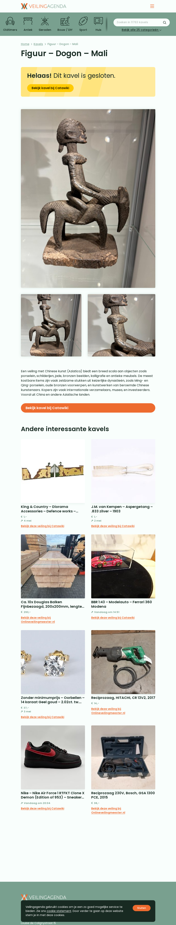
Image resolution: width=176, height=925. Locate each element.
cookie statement (59, 911)
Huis (98, 24)
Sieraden (45, 24)
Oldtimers (10, 24)
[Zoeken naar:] (141, 22)
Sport (83, 24)
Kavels (38, 44)
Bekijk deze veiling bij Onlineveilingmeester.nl (38, 620)
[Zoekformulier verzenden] (165, 22)
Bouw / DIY (64, 24)
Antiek (27, 24)
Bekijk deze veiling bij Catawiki (42, 526)
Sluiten (141, 908)
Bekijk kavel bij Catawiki (50, 88)
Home (25, 44)
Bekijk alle (142, 30)
